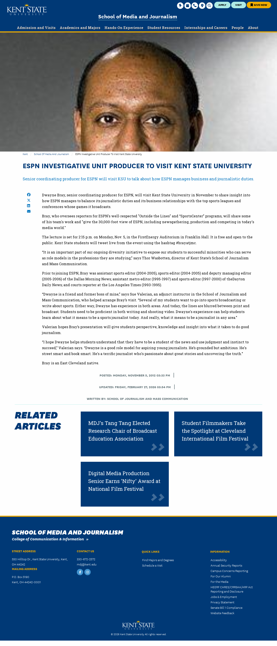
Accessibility (219, 559)
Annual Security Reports (226, 565)
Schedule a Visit (152, 565)
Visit (238, 4)
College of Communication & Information (48, 538)
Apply (222, 4)
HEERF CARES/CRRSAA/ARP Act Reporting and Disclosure (232, 589)
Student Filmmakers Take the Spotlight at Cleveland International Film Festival (215, 431)
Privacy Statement (222, 602)
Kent (25, 154)
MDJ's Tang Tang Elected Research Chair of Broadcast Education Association (122, 431)
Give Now (259, 4)
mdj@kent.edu (87, 564)
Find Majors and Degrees (158, 559)
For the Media (219, 581)
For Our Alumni (221, 576)
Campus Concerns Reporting (229, 570)
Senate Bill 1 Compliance (226, 607)
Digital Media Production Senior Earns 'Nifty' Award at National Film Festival (124, 481)
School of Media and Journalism (137, 16)
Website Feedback (222, 612)
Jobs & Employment (224, 596)
